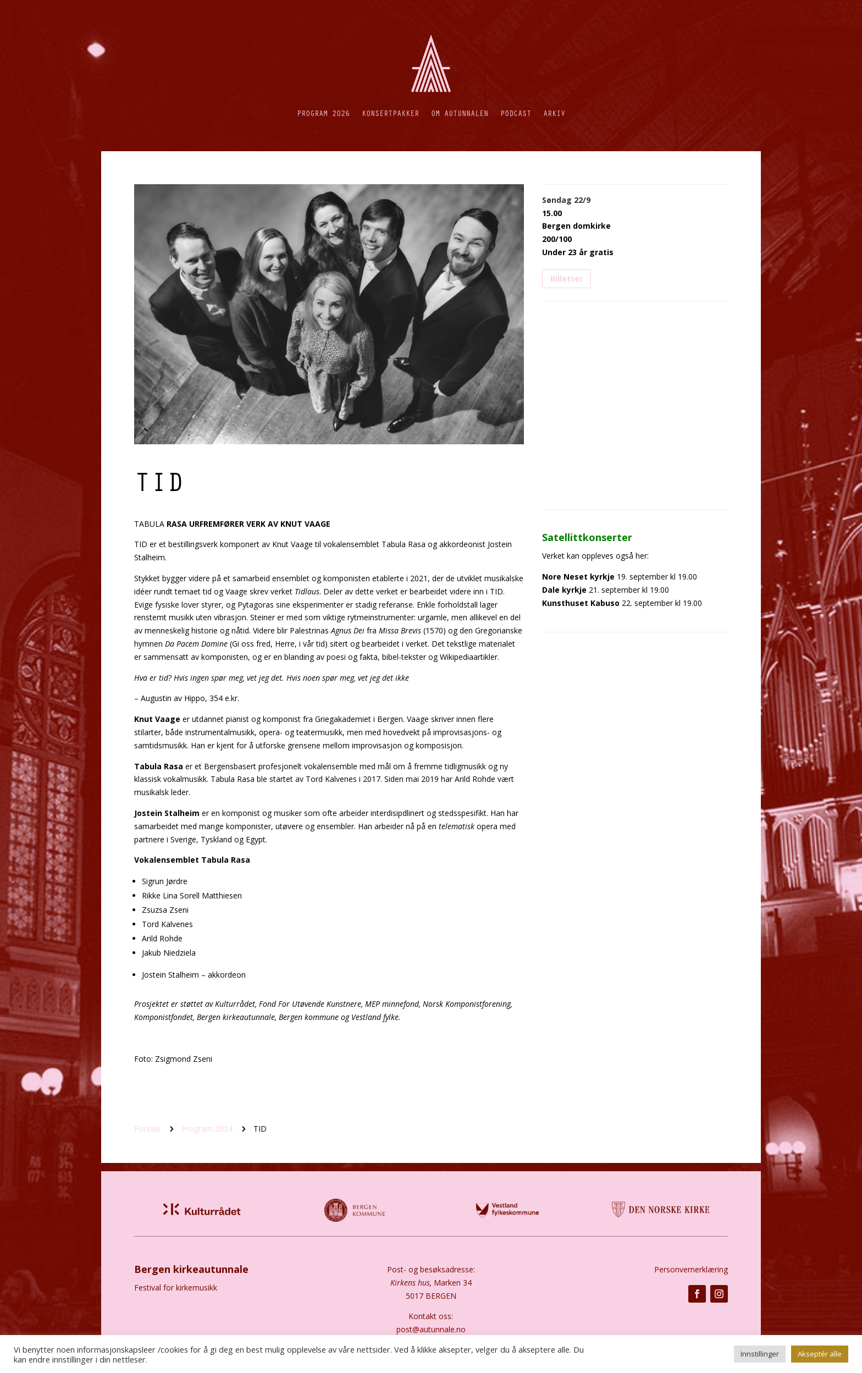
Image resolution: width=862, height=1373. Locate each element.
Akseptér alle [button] (820, 1354)
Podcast (515, 113)
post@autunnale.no (431, 1329)
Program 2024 (207, 1128)
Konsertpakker (390, 113)
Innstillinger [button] (760, 1354)
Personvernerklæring (691, 1269)
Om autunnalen (459, 113)
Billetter (566, 278)
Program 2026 (323, 113)
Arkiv (554, 113)
